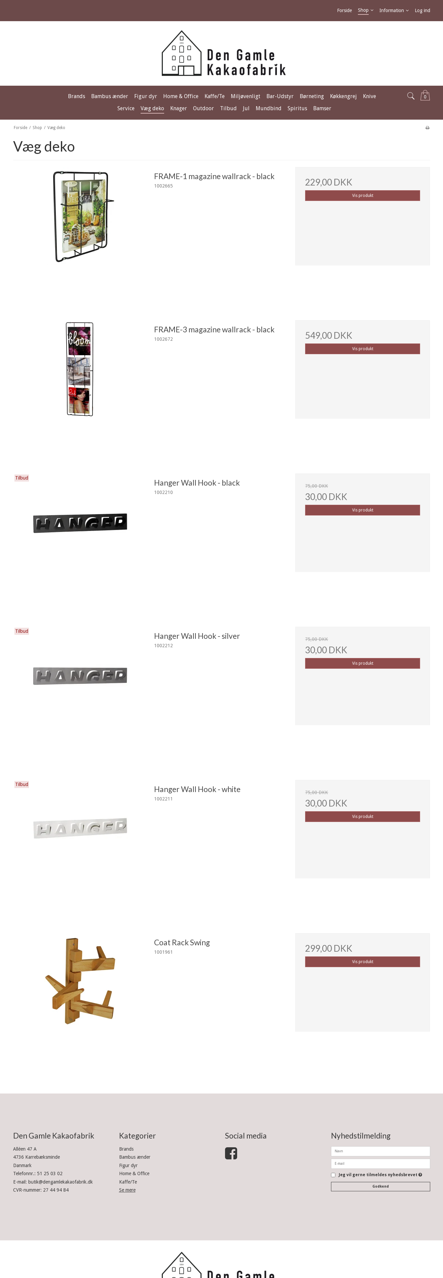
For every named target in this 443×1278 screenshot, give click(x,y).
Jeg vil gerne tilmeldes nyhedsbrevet (380, 1175)
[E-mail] (380, 1163)
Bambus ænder (134, 1157)
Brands (126, 1149)
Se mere (127, 1190)
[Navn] (380, 1151)
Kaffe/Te (128, 1182)
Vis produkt (362, 195)
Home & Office (134, 1173)
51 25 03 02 (50, 1173)
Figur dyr (128, 1165)
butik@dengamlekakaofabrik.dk (60, 1182)
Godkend (380, 1186)
